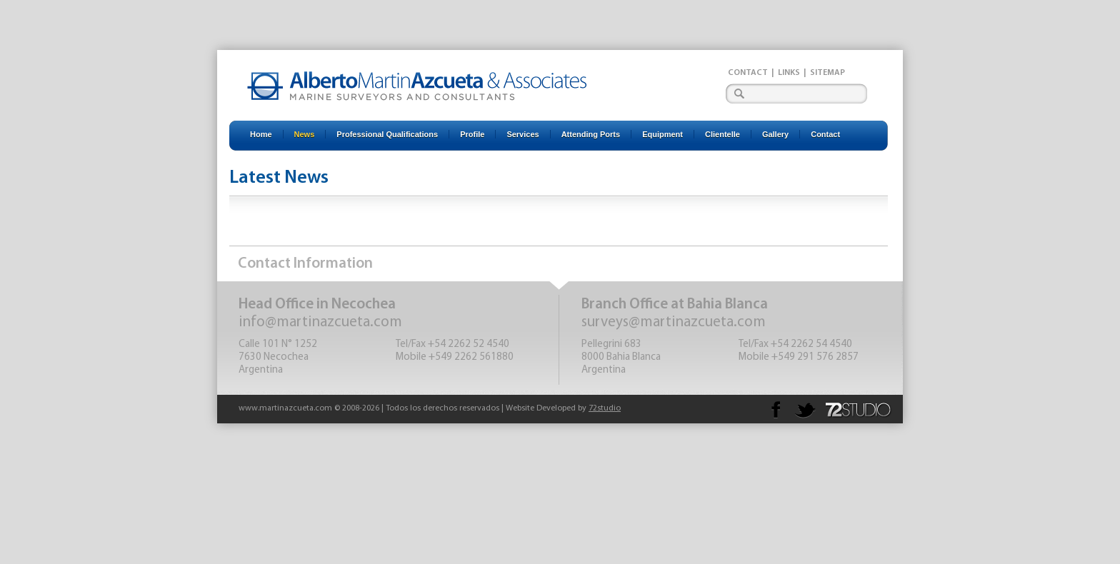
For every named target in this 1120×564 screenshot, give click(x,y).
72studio (605, 408)
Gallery (775, 134)
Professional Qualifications (387, 134)
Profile (472, 134)
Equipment (662, 134)
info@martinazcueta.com (320, 322)
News (304, 134)
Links (789, 73)
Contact (748, 73)
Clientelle (722, 134)
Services (522, 134)
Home (261, 134)
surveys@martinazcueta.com (673, 322)
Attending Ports (591, 134)
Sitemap (827, 73)
